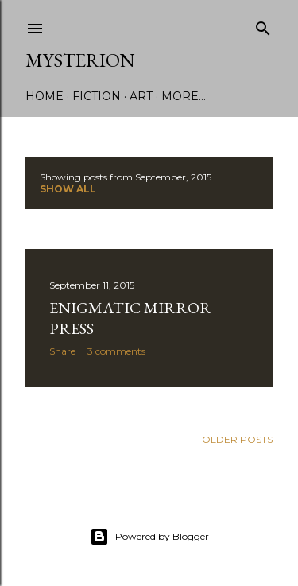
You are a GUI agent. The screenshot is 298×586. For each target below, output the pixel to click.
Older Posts (237, 439)
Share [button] (62, 351)
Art (141, 96)
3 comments (116, 351)
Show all (68, 189)
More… (183, 96)
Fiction (96, 96)
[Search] (263, 25)
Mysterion (80, 60)
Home (44, 96)
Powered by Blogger (149, 536)
